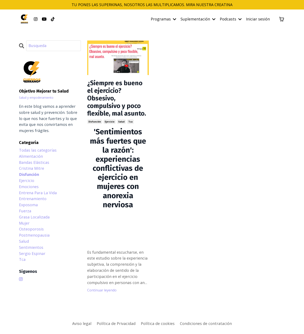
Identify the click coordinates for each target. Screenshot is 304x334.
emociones (29, 186)
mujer (24, 223)
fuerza (25, 210)
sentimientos (31, 247)
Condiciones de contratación (206, 323)
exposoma (28, 204)
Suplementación (198, 19)
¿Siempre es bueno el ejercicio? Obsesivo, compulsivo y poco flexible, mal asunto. (116, 98)
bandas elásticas (34, 162)
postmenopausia (34, 235)
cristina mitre (31, 168)
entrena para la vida (38, 192)
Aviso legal (81, 323)
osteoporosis (31, 229)
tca (130, 121)
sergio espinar (32, 253)
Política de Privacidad (116, 323)
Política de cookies (158, 323)
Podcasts (231, 19)
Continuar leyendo (102, 290)
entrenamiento (32, 198)
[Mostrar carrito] (281, 19)
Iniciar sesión (258, 19)
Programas (163, 19)
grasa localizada (34, 217)
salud (121, 121)
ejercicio (109, 121)
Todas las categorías (38, 150)
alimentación (31, 156)
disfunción (94, 121)
